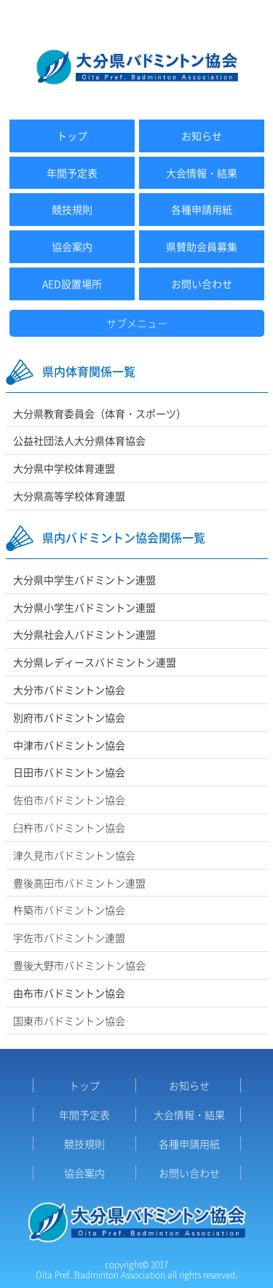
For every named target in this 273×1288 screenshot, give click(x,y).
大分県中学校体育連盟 (64, 468)
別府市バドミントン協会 (69, 717)
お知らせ (201, 135)
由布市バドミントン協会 (69, 992)
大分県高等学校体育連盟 (69, 495)
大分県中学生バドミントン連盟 (84, 579)
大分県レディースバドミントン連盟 (94, 662)
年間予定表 (72, 172)
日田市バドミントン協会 (69, 772)
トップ (72, 135)
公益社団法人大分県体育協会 (79, 440)
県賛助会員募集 (201, 246)
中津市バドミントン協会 (69, 745)
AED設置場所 (72, 283)
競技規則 (72, 209)
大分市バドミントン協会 (69, 689)
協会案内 (72, 246)
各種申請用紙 (201, 209)
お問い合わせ (201, 283)
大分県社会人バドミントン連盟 (84, 634)
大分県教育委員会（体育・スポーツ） (99, 413)
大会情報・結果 (201, 172)
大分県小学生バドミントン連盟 (84, 607)
